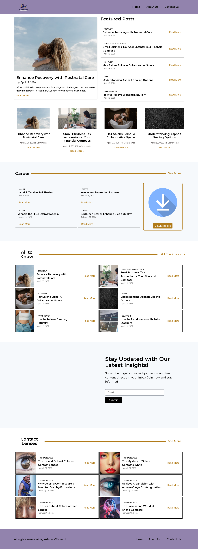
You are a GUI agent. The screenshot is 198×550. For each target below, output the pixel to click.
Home (136, 6)
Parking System (108, 91)
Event (106, 77)
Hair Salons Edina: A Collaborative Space (128, 65)
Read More (22, 95)
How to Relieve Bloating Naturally (121, 94)
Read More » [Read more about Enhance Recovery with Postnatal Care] (33, 147)
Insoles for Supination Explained (100, 192)
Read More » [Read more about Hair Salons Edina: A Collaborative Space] (121, 147)
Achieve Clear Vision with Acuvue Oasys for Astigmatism (141, 486)
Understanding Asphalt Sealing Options (128, 80)
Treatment (108, 29)
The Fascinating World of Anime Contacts (138, 508)
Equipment (108, 62)
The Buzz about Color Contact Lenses (57, 508)
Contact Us (171, 6)
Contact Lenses (46, 458)
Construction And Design (115, 44)
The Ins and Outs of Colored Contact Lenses (56, 463)
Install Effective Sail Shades (35, 192)
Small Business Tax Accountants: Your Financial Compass (133, 49)
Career (22, 189)
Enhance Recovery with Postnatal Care (55, 77)
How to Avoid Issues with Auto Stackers (140, 321)
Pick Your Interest (174, 255)
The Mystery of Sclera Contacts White (136, 463)
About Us (152, 6)
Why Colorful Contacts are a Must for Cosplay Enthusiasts (56, 486)
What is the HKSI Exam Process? (38, 214)
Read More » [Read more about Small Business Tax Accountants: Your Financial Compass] (77, 151)
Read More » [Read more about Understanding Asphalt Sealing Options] (165, 147)
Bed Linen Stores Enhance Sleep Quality (106, 214)
